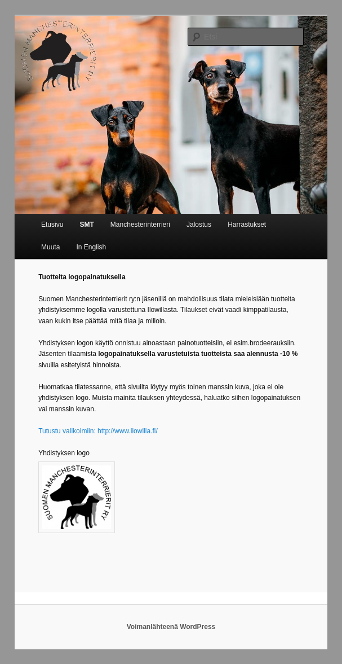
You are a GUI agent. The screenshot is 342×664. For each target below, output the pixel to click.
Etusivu (52, 224)
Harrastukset (247, 224)
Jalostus (198, 224)
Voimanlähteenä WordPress (171, 627)
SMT (86, 224)
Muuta (50, 247)
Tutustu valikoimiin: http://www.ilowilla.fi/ (98, 431)
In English (91, 247)
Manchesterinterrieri (140, 224)
